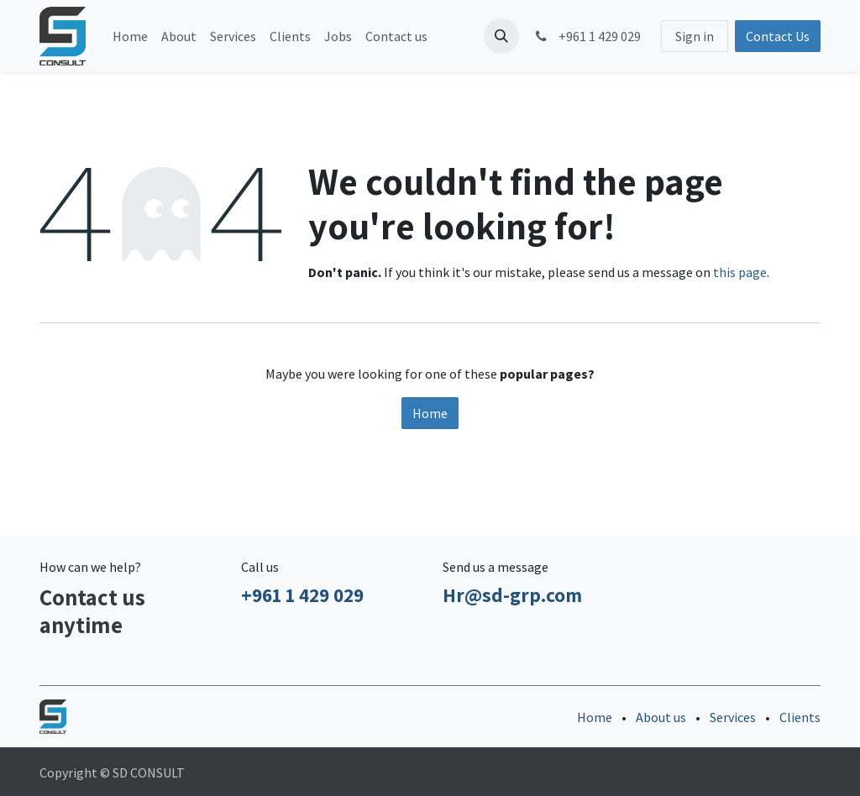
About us (661, 717)
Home (430, 413)
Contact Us (778, 36)
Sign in (694, 36)
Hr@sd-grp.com (512, 595)
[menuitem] (130, 36)
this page (740, 272)
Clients (800, 717)
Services (733, 717)
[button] (501, 36)
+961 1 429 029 (586, 36)
